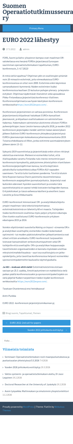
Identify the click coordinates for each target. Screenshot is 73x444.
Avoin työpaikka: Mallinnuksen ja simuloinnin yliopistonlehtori (37, 391)
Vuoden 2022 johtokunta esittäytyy (48, 330)
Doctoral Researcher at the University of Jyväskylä (30, 384)
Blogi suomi (12, 313)
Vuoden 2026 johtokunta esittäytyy (22, 367)
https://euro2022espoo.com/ (32, 104)
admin (26, 49)
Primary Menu (36, 28)
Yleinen (37, 313)
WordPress (28, 406)
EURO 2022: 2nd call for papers (22, 322)
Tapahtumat (25, 313)
